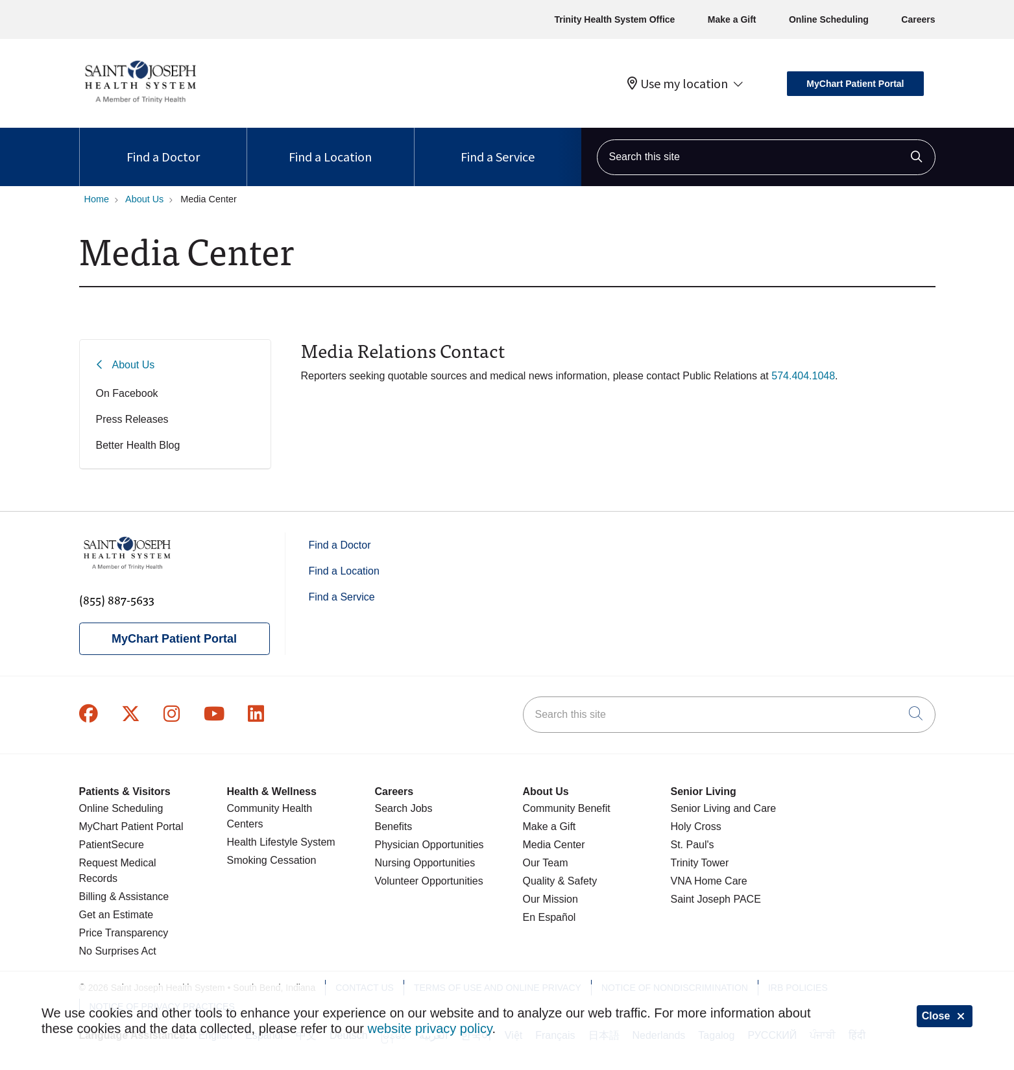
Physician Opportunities (429, 844)
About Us (133, 364)
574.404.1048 (803, 375)
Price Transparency (124, 932)
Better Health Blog (138, 445)
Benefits (394, 826)
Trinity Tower (700, 862)
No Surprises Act (117, 951)
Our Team (545, 862)
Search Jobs (404, 808)
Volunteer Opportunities (429, 880)
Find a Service (497, 146)
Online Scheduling (829, 19)
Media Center (554, 844)
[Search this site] (766, 157)
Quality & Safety (560, 880)
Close (944, 1015)
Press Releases (132, 419)
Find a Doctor (163, 146)
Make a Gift (732, 19)
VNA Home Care (709, 880)
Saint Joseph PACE (716, 899)
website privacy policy (430, 1028)
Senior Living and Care (724, 808)
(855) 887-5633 (116, 599)
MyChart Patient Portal (855, 83)
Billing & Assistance (124, 896)
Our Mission (550, 899)
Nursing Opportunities (425, 862)
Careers (918, 19)
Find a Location (330, 146)
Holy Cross (696, 826)
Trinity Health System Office (614, 19)
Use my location (677, 83)
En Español (549, 917)
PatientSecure (112, 844)
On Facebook (127, 393)
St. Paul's (692, 844)
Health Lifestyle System (281, 842)
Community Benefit (566, 808)
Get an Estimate (116, 914)
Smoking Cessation (272, 860)
